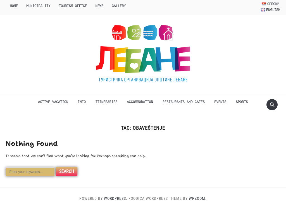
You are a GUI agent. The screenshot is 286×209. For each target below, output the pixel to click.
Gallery (119, 6)
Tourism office (73, 6)
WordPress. (115, 198)
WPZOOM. (198, 198)
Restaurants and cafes (184, 102)
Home (14, 6)
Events (220, 102)
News (100, 6)
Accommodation (140, 102)
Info (82, 102)
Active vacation (53, 102)
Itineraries (106, 102)
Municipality (38, 6)
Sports (242, 102)
